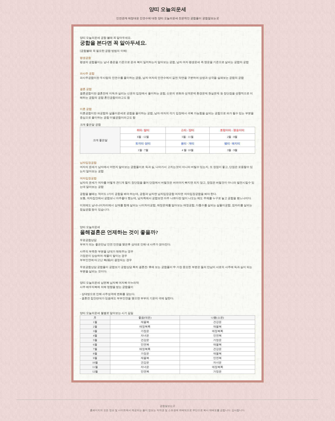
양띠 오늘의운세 (167, 9)
